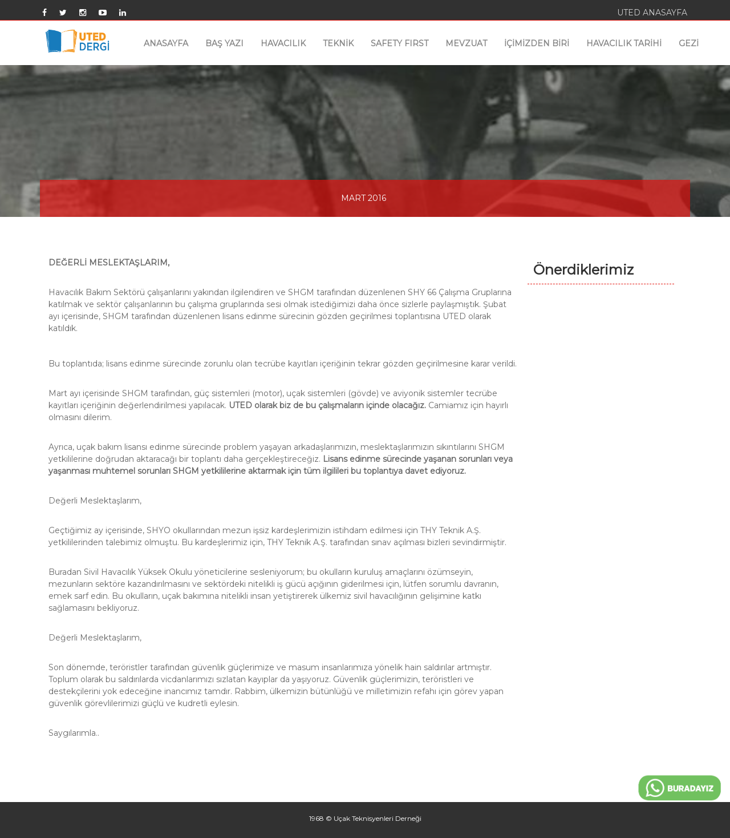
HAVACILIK (283, 43)
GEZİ (689, 43)
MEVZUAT (466, 43)
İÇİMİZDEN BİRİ (536, 43)
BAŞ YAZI (224, 43)
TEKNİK (338, 43)
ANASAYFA (166, 43)
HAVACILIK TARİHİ (624, 43)
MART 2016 (363, 198)
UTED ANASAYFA (652, 12)
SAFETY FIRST (399, 43)
